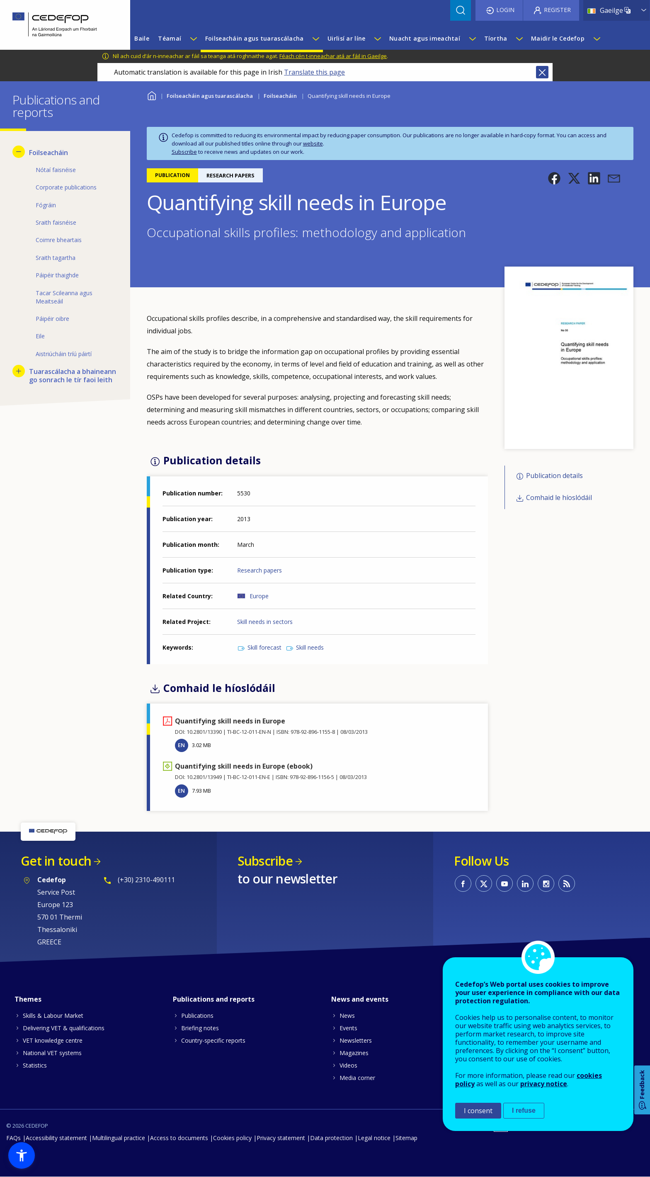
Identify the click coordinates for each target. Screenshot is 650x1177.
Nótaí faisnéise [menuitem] (56, 170)
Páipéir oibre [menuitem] (52, 319)
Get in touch (56, 860)
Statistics (35, 1065)
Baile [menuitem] (141, 38)
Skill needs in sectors (265, 622)
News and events (359, 999)
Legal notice (374, 1138)
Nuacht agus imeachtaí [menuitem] (424, 38)
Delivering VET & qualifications (63, 1028)
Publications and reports (214, 999)
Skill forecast (264, 647)
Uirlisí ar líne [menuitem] (346, 38)
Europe (259, 596)
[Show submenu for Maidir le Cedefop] (596, 38)
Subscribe (184, 151)
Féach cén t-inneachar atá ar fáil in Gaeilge (333, 56)
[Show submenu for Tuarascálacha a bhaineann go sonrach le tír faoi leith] (18, 371)
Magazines (354, 1053)
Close (542, 72)
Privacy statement (281, 1138)
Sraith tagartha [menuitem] (55, 258)
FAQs (13, 1138)
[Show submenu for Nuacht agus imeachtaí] (472, 38)
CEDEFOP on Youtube (504, 883)
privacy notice (543, 1083)
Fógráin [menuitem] (46, 205)
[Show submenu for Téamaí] (193, 38)
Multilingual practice (118, 1138)
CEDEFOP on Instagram (546, 883)
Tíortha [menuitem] (495, 38)
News (347, 1015)
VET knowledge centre (52, 1040)
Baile (152, 95)
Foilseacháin (280, 95)
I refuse (524, 1110)
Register (557, 10)
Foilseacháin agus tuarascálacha (210, 95)
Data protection (331, 1138)
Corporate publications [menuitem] (66, 187)
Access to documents (179, 1138)
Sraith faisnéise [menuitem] (56, 222)
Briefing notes (200, 1028)
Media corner (357, 1078)
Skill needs (310, 647)
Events (348, 1028)
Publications (197, 1015)
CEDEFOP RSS (566, 883)
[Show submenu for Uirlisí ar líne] (377, 38)
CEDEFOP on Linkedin (525, 883)
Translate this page (314, 72)
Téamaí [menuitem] (169, 38)
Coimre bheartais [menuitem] (59, 240)
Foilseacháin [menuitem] (48, 152)
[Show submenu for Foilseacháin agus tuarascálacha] (315, 38)
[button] (554, 178)
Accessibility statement (56, 1138)
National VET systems (52, 1053)
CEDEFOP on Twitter (483, 883)
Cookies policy (232, 1138)
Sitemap (406, 1138)
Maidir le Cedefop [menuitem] (558, 38)
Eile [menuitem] (40, 336)
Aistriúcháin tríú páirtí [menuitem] (64, 354)
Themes (28, 999)
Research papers (259, 570)
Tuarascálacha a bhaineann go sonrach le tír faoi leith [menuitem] (72, 375)
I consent (478, 1110)
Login (505, 10)
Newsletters (356, 1040)
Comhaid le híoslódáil (559, 497)
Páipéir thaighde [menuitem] (57, 275)
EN (181, 745)
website (313, 143)
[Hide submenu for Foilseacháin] (18, 152)
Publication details (554, 476)
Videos (348, 1065)
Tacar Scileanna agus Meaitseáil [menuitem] (64, 297)
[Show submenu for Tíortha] (519, 38)
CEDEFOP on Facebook (463, 883)
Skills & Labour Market (53, 1015)
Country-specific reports (213, 1040)
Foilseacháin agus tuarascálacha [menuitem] (254, 38)
